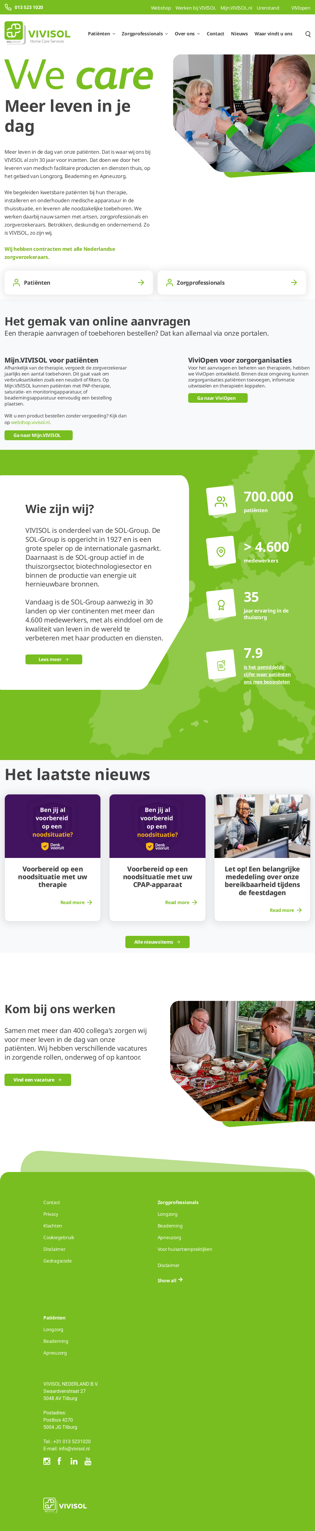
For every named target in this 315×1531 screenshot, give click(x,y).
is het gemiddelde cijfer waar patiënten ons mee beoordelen (267, 674)
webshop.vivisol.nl (30, 422)
